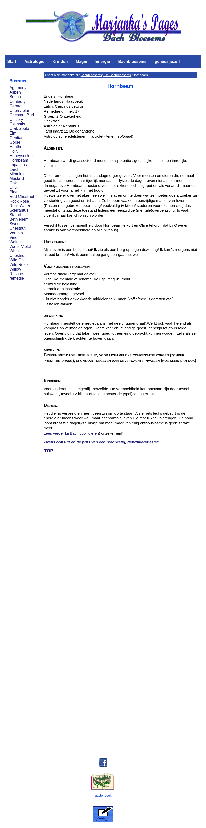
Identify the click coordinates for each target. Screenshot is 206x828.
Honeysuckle (21, 156)
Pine (13, 192)
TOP (48, 450)
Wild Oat (17, 260)
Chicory (16, 119)
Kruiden (60, 61)
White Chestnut (17, 253)
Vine (13, 237)
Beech (15, 97)
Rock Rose (19, 201)
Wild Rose (18, 264)
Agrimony (17, 88)
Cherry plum (20, 110)
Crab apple (19, 128)
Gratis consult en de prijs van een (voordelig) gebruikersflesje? (101, 442)
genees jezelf (167, 61)
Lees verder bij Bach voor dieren (71, 433)
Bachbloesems (132, 61)
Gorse (14, 142)
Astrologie (34, 61)
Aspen (15, 92)
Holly (13, 151)
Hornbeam (18, 160)
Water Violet (20, 246)
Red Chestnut (21, 196)
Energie (102, 61)
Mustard (16, 178)
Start (11, 61)
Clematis (17, 124)
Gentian (16, 138)
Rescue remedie (16, 276)
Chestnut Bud (21, 115)
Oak (13, 183)
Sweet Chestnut (17, 226)
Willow (15, 269)
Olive (13, 187)
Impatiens (18, 165)
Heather (16, 147)
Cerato (15, 106)
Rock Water (19, 206)
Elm (12, 133)
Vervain (16, 233)
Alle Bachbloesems (117, 75)
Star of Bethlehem (19, 217)
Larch (14, 169)
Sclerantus (18, 210)
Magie (81, 61)
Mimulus (16, 174)
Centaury (17, 101)
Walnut (15, 242)
